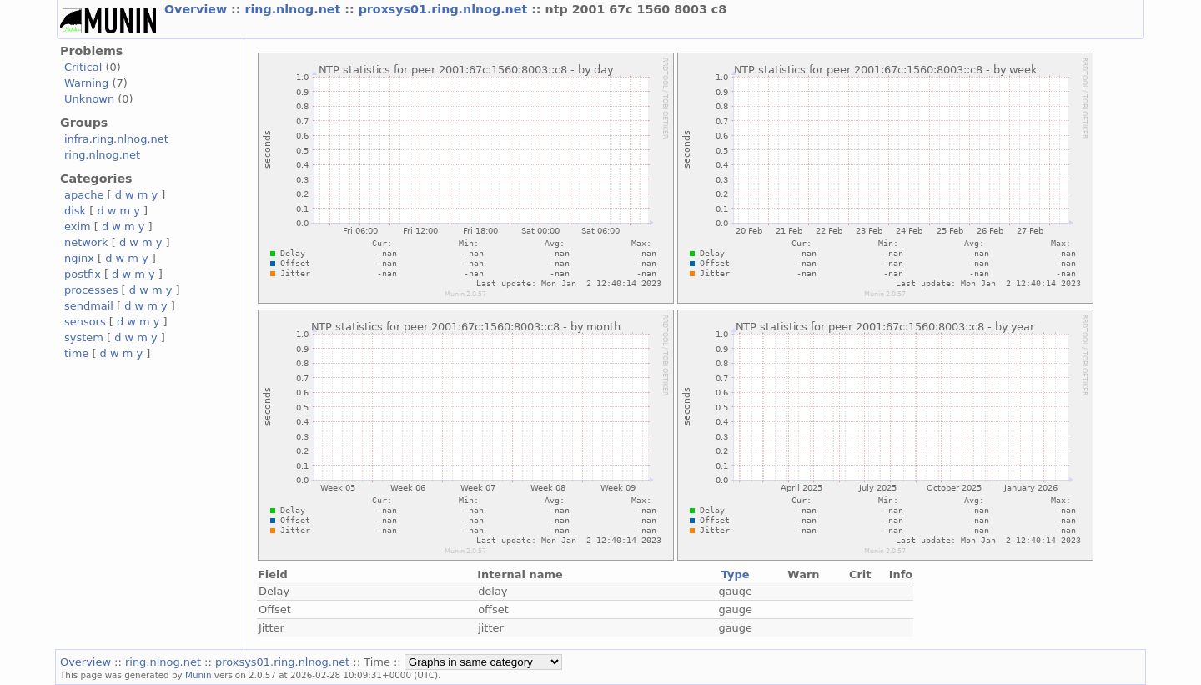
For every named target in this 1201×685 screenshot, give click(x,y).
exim (77, 226)
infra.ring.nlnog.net (116, 139)
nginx (79, 258)
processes (91, 290)
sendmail (88, 306)
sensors (85, 321)
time (76, 353)
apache (83, 195)
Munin (198, 675)
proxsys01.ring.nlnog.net (445, 9)
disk (75, 210)
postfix (82, 274)
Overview (197, 9)
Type (735, 574)
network (86, 242)
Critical (83, 67)
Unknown (89, 99)
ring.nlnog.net (294, 9)
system (83, 337)
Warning (86, 83)
